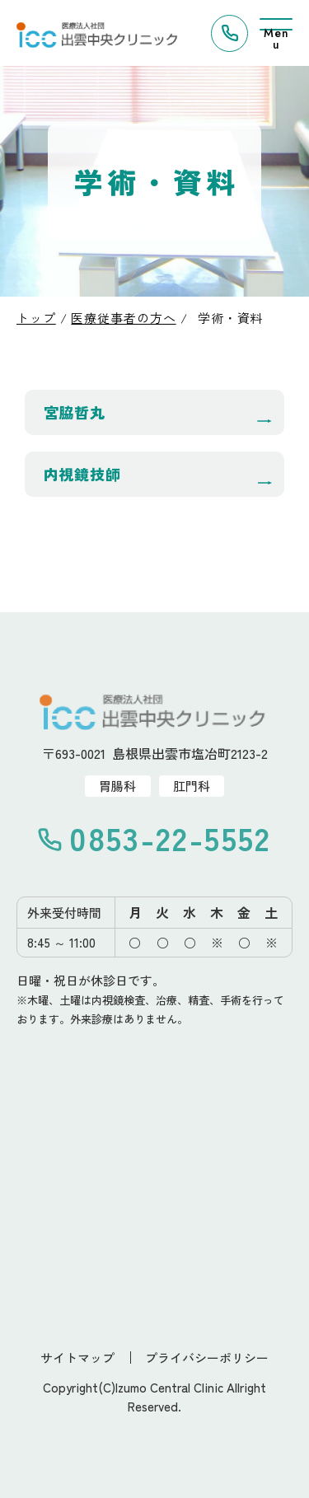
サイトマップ (77, 1357)
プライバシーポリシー (207, 1357)
